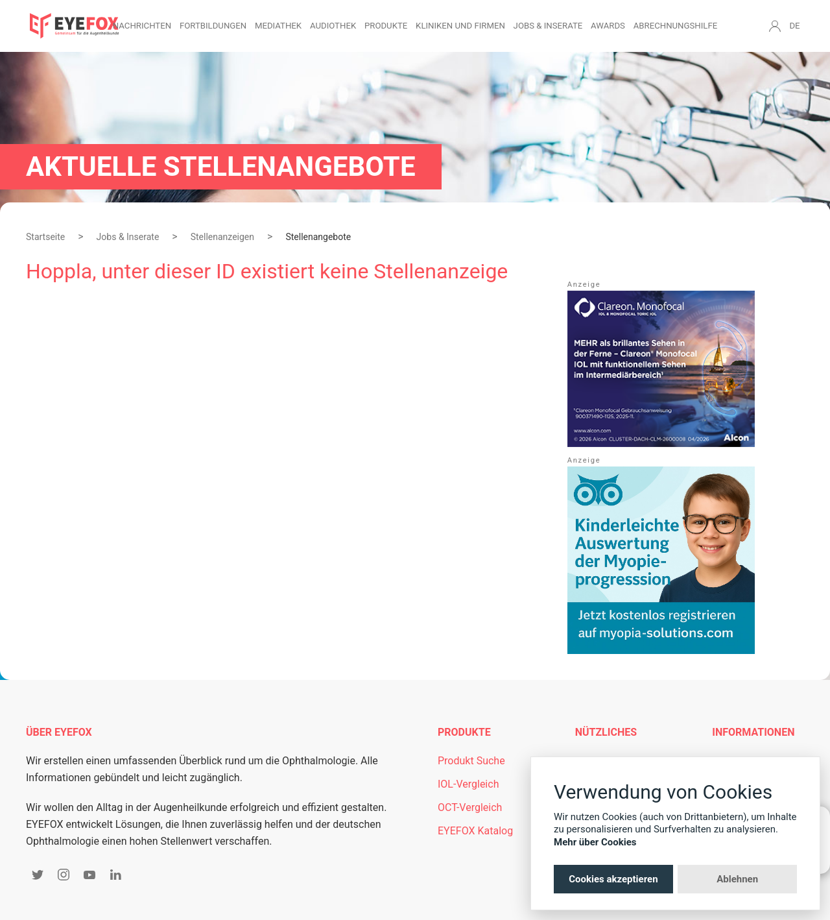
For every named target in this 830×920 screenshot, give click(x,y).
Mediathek (278, 25)
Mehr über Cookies (595, 842)
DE (794, 25)
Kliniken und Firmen (460, 25)
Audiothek (333, 25)
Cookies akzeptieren (613, 879)
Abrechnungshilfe (676, 25)
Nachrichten (142, 25)
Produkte (385, 25)
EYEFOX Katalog (475, 831)
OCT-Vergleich (470, 807)
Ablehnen (737, 879)
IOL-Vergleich (468, 784)
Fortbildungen (213, 25)
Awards (608, 25)
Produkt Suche (471, 761)
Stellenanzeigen (222, 237)
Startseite (45, 237)
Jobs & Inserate (548, 25)
